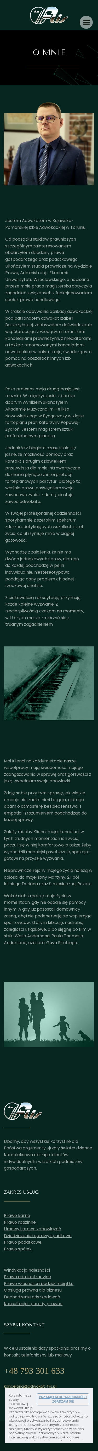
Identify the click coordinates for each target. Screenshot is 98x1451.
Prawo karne (17, 1215)
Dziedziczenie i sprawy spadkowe (38, 1236)
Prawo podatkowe (23, 1242)
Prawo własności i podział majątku (38, 1284)
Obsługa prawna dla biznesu (33, 1290)
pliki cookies (69, 1437)
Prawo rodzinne (20, 1222)
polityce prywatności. (26, 1416)
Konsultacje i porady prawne (33, 1304)
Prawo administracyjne (27, 1277)
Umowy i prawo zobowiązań (32, 1229)
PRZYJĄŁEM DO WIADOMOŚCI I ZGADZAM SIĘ (63, 1399)
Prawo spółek (18, 1249)
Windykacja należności (27, 1270)
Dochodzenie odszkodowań (32, 1297)
